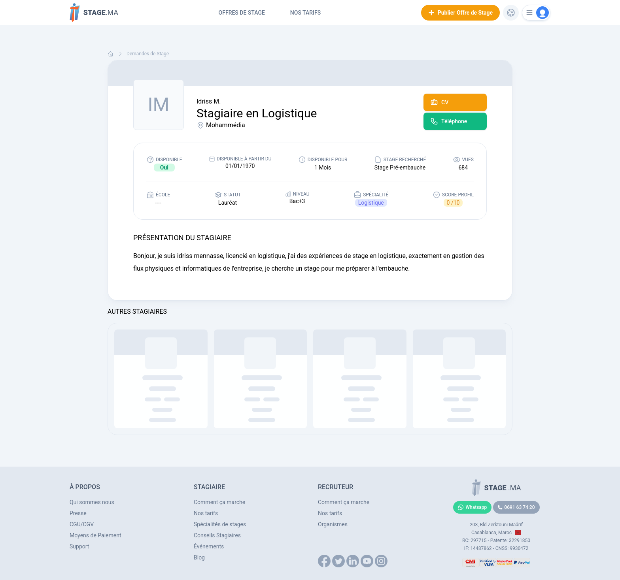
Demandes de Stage (148, 53)
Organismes (333, 524)
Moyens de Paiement (95, 535)
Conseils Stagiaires (217, 535)
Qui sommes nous (92, 502)
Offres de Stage (242, 12)
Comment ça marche (219, 502)
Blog (199, 557)
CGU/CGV (82, 524)
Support (79, 546)
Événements (209, 546)
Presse (78, 513)
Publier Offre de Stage (460, 12)
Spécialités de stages (220, 524)
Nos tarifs (305, 12)
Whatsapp (472, 507)
